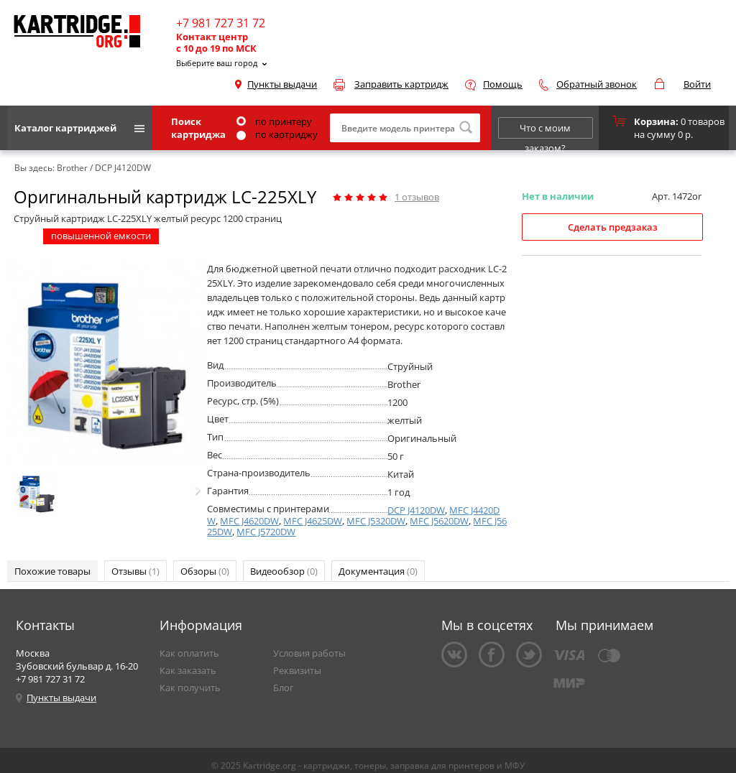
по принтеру (274, 121)
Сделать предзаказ (613, 227)
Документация (378, 571)
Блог (283, 687)
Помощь (503, 84)
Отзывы (135, 571)
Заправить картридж (401, 84)
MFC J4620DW (249, 520)
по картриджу (277, 134)
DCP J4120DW (416, 510)
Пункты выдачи (282, 84)
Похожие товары (52, 571)
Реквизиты (297, 670)
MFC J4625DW (312, 520)
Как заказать (188, 670)
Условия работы (309, 653)
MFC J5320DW (375, 520)
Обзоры (204, 571)
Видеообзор (284, 571)
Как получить (190, 687)
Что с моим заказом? (545, 130)
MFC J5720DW (265, 531)
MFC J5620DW (439, 520)
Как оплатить (189, 653)
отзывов (417, 196)
